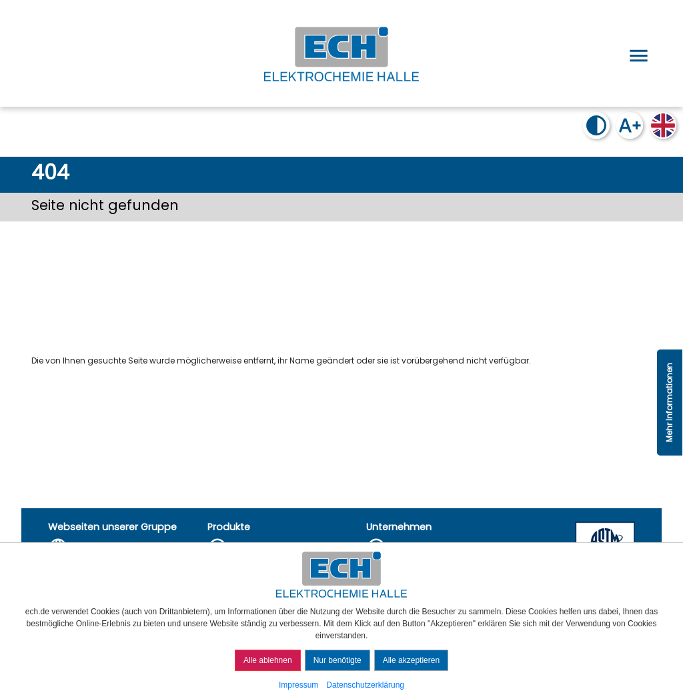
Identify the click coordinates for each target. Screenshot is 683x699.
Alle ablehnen (267, 660)
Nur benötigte (337, 660)
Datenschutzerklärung (365, 685)
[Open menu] (636, 53)
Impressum (298, 685)
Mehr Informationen (669, 402)
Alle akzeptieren (411, 660)
